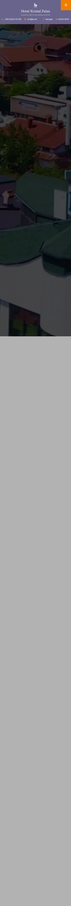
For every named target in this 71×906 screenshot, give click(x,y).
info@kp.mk (30, 19)
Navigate (47, 19)
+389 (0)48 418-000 (10, 19)
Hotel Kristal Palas (35, 11)
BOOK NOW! (62, 19)
